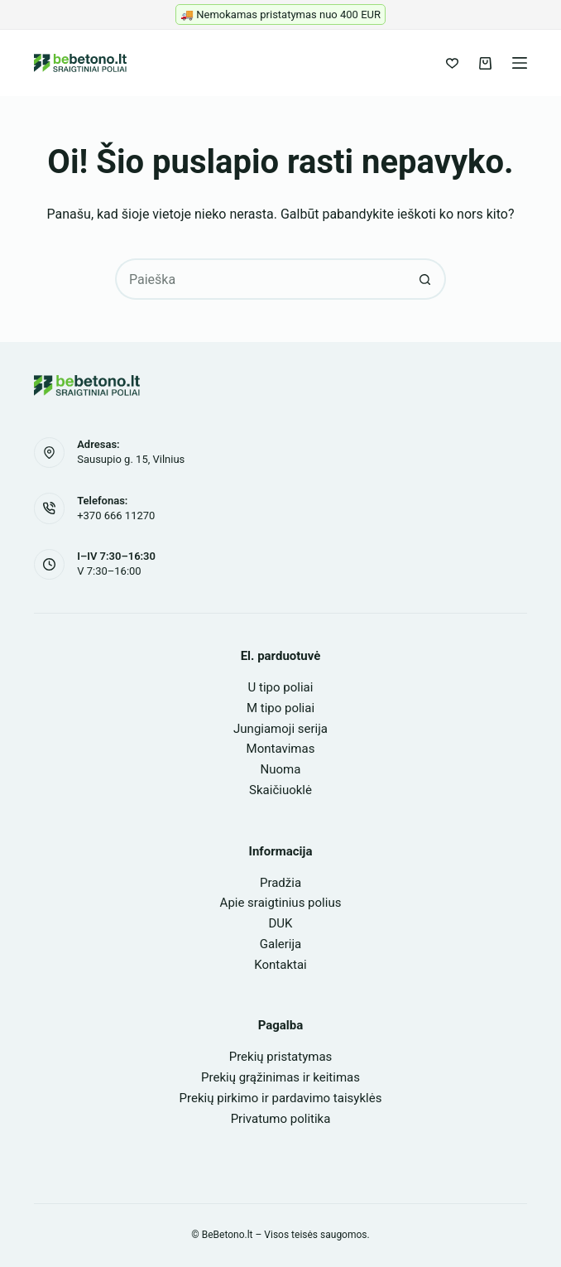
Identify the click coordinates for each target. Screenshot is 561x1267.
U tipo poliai (281, 687)
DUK (281, 923)
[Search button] (425, 279)
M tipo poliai (280, 708)
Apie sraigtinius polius (281, 902)
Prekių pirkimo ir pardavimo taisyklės (281, 1098)
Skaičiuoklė (280, 790)
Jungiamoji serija (280, 728)
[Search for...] (260, 279)
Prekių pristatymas (281, 1056)
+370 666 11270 (116, 515)
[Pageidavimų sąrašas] (452, 63)
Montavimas (281, 748)
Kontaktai (280, 964)
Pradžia (280, 882)
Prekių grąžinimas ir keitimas (280, 1077)
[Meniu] (519, 62)
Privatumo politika (281, 1118)
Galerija (280, 944)
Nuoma (281, 769)
